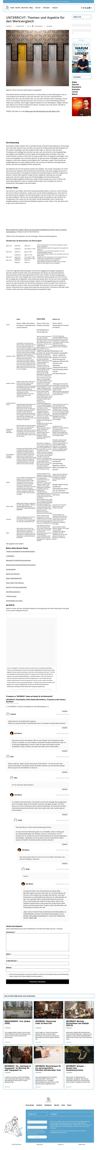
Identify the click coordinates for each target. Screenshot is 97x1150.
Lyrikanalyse (10, 556)
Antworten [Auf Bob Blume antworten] (64, 751)
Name (8, 954)
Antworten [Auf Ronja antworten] (64, 844)
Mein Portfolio (24, 8)
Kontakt (12, 8)
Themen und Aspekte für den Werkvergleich (20, 551)
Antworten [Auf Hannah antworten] (64, 727)
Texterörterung (11, 596)
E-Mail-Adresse (11, 961)
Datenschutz (40, 1144)
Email (73, 28)
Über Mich (17, 8)
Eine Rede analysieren (13, 592)
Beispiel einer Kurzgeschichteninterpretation (21, 565)
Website (9, 967)
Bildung (31, 8)
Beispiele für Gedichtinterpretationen (18, 560)
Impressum (60, 1144)
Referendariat (47, 8)
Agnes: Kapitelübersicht (14, 578)
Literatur (75, 92)
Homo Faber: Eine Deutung (15, 583)
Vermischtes (76, 89)
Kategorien (55, 8)
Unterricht (38, 8)
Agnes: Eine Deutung (12, 574)
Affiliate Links (82, 1144)
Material (75, 94)
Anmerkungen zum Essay (14, 601)
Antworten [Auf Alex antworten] (64, 772)
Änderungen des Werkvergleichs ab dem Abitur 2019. (42, 111)
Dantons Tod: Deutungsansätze (16, 587)
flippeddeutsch (24, 689)
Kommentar (10, 932)
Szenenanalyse (11, 569)
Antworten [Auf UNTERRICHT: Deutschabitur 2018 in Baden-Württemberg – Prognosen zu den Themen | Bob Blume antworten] (64, 711)
